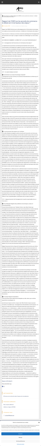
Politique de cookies (20, 444)
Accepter (20, 433)
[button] (39, 422)
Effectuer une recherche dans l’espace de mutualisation (16, 396)
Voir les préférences (20, 441)
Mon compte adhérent (8, 404)
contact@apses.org (9, 415)
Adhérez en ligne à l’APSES (9, 407)
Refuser (20, 437)
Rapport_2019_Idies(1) (7, 381)
